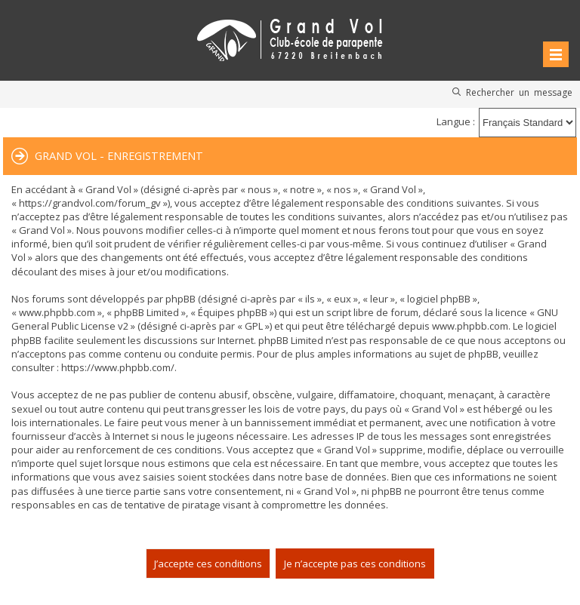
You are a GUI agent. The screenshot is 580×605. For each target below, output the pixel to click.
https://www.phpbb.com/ (117, 367)
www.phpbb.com (470, 326)
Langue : (456, 121)
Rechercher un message (519, 92)
